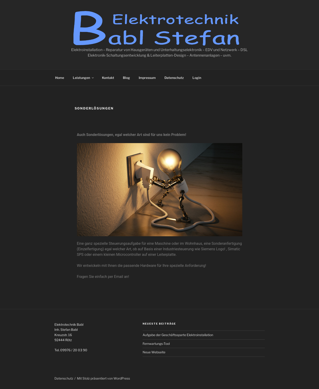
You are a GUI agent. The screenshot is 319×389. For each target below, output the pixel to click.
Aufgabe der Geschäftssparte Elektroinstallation (178, 335)
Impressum (147, 78)
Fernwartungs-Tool (156, 344)
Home (59, 78)
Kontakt (108, 78)
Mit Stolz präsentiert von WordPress (103, 378)
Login (196, 78)
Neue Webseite (154, 352)
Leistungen (83, 78)
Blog (126, 78)
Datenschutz (174, 78)
